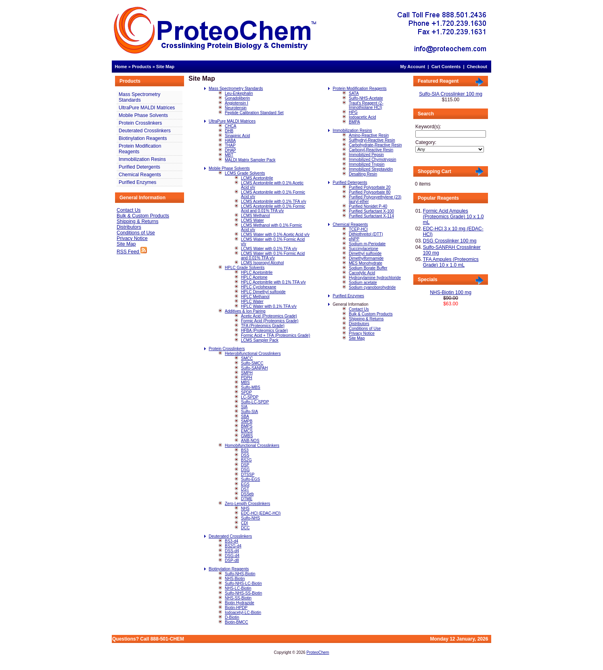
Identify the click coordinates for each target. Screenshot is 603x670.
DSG (245, 470)
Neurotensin (236, 108)
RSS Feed (132, 252)
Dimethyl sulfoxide (365, 253)
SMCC (247, 358)
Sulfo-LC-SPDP (255, 402)
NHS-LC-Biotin (238, 588)
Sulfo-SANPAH (254, 368)
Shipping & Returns (137, 221)
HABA (230, 140)
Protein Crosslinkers (140, 123)
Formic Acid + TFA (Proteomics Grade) (275, 335)
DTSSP (247, 474)
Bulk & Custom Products (143, 216)
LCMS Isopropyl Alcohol (262, 263)
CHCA (230, 126)
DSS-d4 (232, 551)
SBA (245, 416)
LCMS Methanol (255, 215)
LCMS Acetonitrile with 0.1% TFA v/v (273, 201)
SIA (244, 407)
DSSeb (247, 494)
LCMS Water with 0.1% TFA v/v (269, 248)
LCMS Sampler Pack (259, 340)
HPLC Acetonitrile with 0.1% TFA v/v (273, 282)
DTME (246, 499)
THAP (230, 145)
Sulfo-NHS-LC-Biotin (243, 583)
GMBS (247, 436)
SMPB (246, 421)
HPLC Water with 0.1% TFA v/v (269, 306)
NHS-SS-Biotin (238, 598)
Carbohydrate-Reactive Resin (375, 145)
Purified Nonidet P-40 (368, 206)
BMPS (246, 426)
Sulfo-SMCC (252, 363)
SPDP (246, 392)
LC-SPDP (249, 397)
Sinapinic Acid (237, 136)
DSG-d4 (232, 555)
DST (245, 489)
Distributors (129, 227)
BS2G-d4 (233, 546)
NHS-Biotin (235, 578)
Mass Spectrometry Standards (139, 97)
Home (121, 66)
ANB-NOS (250, 440)
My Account (412, 66)
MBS (245, 382)
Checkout (477, 66)
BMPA (354, 122)
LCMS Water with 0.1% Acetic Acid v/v (275, 234)
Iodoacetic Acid (362, 117)
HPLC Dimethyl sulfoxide (263, 292)
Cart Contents (446, 66)
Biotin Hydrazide (239, 603)
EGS (245, 484)
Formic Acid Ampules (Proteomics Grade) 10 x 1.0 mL (453, 216)
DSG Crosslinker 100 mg (450, 241)
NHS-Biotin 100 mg (450, 292)
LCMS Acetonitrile (257, 178)
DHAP (230, 150)
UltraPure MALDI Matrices (147, 108)
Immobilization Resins (142, 159)
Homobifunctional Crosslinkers (252, 445)
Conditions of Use (136, 233)
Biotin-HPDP (236, 607)
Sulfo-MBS (250, 387)
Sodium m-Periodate (367, 244)
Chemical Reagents (140, 174)
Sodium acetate (363, 282)
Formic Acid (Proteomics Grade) (269, 321)
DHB (229, 131)
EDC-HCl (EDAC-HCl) (261, 513)
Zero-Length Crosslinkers (247, 503)
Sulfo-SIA (249, 411)
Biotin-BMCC (236, 622)
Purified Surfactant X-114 (371, 216)
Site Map (165, 66)
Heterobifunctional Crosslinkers (253, 353)
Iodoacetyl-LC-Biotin (243, 612)
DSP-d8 (232, 560)
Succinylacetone (363, 248)
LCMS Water (252, 220)
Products (141, 66)
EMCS (247, 431)
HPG (353, 112)
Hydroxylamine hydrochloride (375, 278)
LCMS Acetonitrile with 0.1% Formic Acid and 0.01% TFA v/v (273, 208)
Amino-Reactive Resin (369, 135)
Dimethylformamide (366, 258)
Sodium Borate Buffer (368, 268)
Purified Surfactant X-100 (371, 211)
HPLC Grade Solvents (244, 267)
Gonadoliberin (237, 98)
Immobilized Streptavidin (371, 169)
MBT (229, 155)
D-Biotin (232, 617)
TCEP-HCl (358, 229)
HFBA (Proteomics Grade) (264, 330)
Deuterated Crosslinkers (145, 131)
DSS (245, 455)
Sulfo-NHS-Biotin (240, 574)
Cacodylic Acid (362, 273)
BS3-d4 (231, 541)
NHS (245, 508)
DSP (245, 465)
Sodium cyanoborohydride (372, 287)
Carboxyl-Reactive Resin (371, 150)
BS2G (246, 460)
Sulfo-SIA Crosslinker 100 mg (450, 94)
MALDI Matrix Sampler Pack (250, 160)
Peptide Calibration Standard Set (254, 113)
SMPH (247, 373)
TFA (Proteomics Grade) (263, 326)
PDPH (246, 378)
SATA (354, 93)
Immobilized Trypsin (366, 164)
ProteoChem (317, 652)
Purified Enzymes (137, 182)
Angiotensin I (236, 103)
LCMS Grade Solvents (245, 173)
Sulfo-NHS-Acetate (366, 98)
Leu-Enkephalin (239, 93)
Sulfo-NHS (250, 518)
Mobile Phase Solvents (143, 115)
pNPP (354, 239)
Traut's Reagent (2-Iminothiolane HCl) (366, 105)
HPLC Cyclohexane (258, 287)
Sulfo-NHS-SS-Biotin (243, 593)
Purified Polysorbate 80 (369, 192)
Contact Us (128, 210)
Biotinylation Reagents (143, 138)
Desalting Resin (363, 174)
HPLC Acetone (254, 277)
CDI (244, 523)
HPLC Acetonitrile (256, 272)
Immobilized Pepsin (366, 154)
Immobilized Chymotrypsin (372, 159)
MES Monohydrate (365, 263)
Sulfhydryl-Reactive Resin (372, 140)
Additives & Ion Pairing (245, 311)
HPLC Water (252, 301)
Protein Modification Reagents (140, 148)
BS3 (245, 450)
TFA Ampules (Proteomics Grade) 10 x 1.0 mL (451, 262)
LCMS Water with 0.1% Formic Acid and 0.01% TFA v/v (273, 255)
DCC (245, 528)
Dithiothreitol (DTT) (366, 234)
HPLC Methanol (255, 296)
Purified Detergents (139, 167)
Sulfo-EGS (250, 479)
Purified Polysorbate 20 (369, 187)
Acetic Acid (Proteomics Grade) (269, 316)
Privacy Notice (132, 238)
